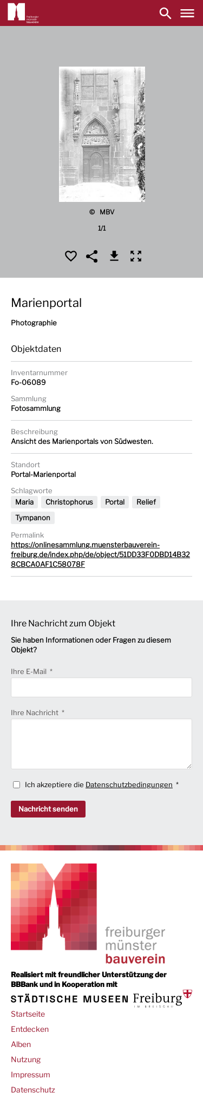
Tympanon (32, 517)
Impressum (30, 1074)
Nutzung (26, 1059)
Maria (24, 502)
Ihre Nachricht (35, 712)
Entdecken (30, 1028)
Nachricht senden (48, 808)
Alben (21, 1044)
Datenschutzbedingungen (129, 784)
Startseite (28, 1013)
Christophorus (69, 502)
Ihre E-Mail (29, 671)
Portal (115, 502)
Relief (146, 502)
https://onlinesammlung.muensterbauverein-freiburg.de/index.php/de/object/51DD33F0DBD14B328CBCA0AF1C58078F (100, 554)
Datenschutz (33, 1089)
